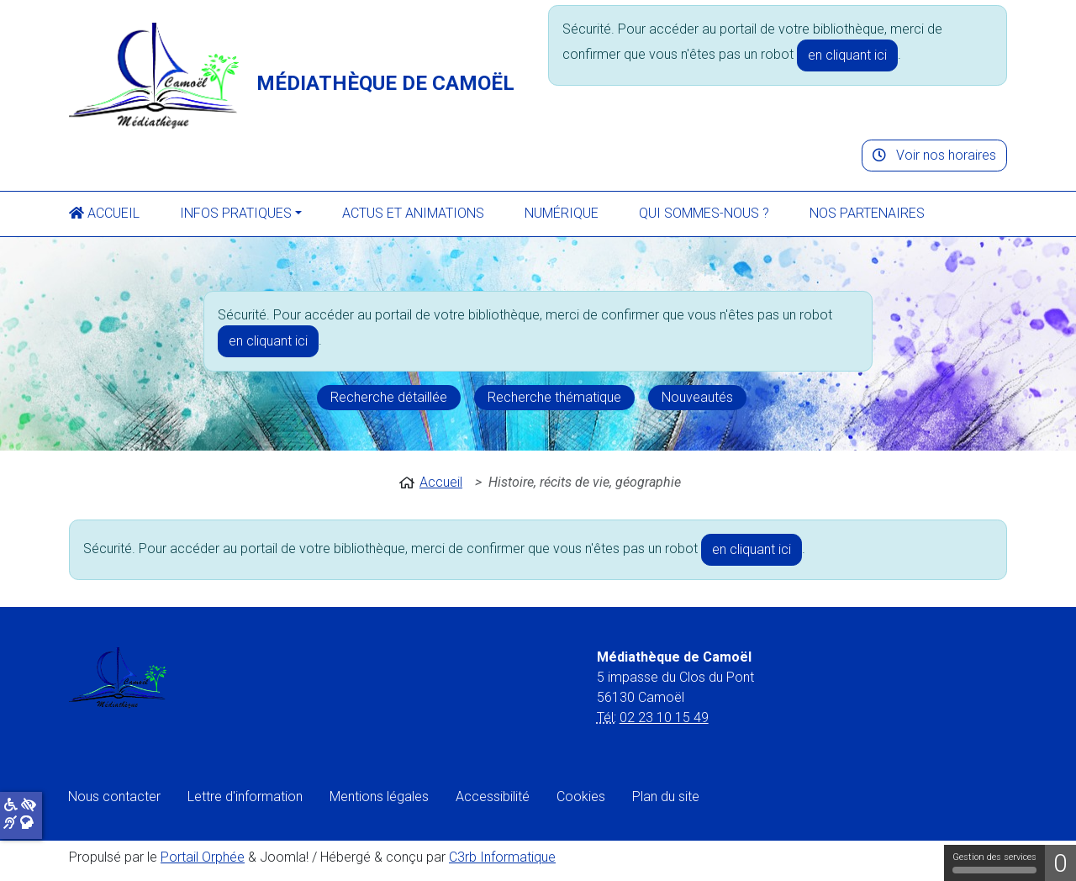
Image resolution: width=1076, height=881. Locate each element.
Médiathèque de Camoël (385, 83)
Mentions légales (379, 797)
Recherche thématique (554, 397)
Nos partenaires (867, 213)
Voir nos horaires (934, 155)
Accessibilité (493, 797)
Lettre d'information (245, 797)
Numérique (562, 213)
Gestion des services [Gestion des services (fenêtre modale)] (994, 862)
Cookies (580, 797)
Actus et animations (413, 213)
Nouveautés (697, 397)
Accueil (104, 213)
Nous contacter (114, 797)
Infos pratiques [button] (236, 213)
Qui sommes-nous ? (704, 213)
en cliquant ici (847, 55)
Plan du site (665, 797)
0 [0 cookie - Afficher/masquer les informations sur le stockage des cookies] (1060, 863)
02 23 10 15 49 (664, 717)
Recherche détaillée (388, 397)
